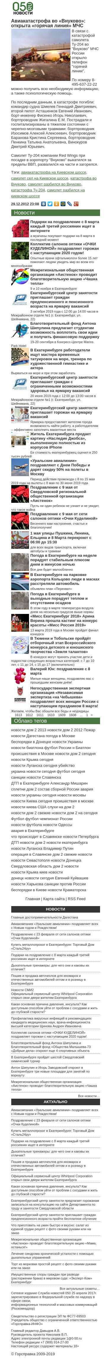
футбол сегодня (71, 771)
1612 (29, 715)
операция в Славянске (31, 854)
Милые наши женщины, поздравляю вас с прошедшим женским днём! (62, 680)
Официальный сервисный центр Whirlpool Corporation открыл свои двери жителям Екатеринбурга (52, 995)
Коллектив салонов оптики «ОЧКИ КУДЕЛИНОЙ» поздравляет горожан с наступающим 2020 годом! (64, 248)
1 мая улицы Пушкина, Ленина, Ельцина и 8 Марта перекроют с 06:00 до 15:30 (60, 537)
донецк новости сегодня (32, 878)
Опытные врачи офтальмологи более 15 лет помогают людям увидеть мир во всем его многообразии (54, 262)
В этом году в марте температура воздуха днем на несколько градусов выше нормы (62, 610)
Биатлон (83, 747)
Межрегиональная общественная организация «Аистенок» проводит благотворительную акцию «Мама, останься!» (54, 1243)
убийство (66, 765)
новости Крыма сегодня (32, 759)
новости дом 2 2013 (28, 730)
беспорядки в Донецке (31, 742)
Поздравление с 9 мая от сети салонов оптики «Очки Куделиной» (64, 516)
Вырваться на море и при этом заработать (43, 373)
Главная (32, 899)
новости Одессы (57, 825)
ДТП (15, 842)
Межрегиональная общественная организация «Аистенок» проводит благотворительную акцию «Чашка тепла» (63, 277)
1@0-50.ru (74, 1338)
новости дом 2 (32, 842)
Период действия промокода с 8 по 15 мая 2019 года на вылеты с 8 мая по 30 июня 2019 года (53, 481)
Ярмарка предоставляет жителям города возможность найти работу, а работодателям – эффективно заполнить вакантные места (54, 425)
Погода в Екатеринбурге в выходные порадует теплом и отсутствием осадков (59, 598)
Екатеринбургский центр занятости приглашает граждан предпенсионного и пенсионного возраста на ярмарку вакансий (64, 299)
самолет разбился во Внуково (54, 184)
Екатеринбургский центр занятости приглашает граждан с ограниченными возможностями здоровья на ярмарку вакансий (64, 384)
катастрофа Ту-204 (28, 190)
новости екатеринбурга (67, 842)
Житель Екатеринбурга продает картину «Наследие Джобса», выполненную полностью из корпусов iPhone (60, 440)
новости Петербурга (81, 836)
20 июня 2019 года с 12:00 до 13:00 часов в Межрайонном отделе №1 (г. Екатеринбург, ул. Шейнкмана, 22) (53, 399)
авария (87, 789)
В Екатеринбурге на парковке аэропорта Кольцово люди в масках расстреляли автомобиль (65, 579)
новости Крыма (24, 872)
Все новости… (89, 1096)
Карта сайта (54, 899)
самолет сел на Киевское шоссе (39, 178)
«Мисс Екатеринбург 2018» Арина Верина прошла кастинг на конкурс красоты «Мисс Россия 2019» (64, 620)
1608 (72, 715)
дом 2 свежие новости (72, 854)
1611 (40, 715)
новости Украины (67, 742)
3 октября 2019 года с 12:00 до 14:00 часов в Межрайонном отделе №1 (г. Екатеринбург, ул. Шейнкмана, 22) (54, 315)
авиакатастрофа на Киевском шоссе (53, 172)
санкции (18, 777)
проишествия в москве (73, 801)
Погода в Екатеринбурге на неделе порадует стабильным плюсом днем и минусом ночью (63, 560)
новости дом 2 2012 (65, 730)
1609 (61, 715)
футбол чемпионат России (49, 819)
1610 (50, 715)
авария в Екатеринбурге (32, 830)
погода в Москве (60, 736)
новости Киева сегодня (31, 801)
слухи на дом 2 (61, 807)
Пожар (89, 730)
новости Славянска (44, 777)
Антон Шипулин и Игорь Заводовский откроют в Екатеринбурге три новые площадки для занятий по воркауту (50, 1071)
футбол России (57, 747)
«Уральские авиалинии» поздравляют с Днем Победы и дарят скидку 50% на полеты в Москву (60, 467)
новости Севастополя (30, 860)
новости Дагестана (28, 736)
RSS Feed (77, 899)
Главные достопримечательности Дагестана (44, 917)
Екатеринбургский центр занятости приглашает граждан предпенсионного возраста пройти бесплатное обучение (54, 1216)
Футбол (17, 819)
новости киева (24, 807)
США (42, 807)
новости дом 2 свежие (31, 813)
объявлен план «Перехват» (51, 589)
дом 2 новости (65, 866)
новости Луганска (26, 848)
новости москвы (71, 795)
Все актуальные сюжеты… (80, 1288)
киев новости (51, 872)
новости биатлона (27, 747)
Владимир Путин (59, 848)
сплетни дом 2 (24, 789)
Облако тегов (30, 721)
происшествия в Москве (32, 753)
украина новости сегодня (33, 771)
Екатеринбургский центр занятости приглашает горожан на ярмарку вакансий (64, 412)
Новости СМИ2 (22, 990)
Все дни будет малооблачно (51, 569)
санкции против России (65, 884)
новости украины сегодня (34, 795)
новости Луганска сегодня (34, 765)
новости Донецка (66, 860)
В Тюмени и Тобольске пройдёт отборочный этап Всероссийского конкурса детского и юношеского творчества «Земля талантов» (63, 645)
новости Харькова (27, 884)
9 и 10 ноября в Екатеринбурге (53, 288)
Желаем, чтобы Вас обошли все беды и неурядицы (50, 711)
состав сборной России (58, 789)
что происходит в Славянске (36, 836)
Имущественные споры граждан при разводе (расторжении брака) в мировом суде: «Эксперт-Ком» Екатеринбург (51, 1278)
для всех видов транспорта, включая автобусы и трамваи (58, 549)
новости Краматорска (67, 890)
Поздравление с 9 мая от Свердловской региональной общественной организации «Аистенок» (58, 494)
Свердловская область (31, 866)
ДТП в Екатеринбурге (30, 783)
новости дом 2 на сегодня (75, 813)
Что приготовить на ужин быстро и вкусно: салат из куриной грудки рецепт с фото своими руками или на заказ (51, 1229)
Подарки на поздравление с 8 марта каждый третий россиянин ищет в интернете (64, 226)
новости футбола (26, 825)
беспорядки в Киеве (29, 890)
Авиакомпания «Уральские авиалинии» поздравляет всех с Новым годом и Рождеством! (54, 925)
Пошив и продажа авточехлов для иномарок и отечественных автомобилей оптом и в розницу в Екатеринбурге (48, 979)
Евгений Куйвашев (71, 878)
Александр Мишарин (69, 783)
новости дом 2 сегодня (75, 753)
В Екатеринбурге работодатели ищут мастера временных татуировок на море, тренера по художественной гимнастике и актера (61, 359)
